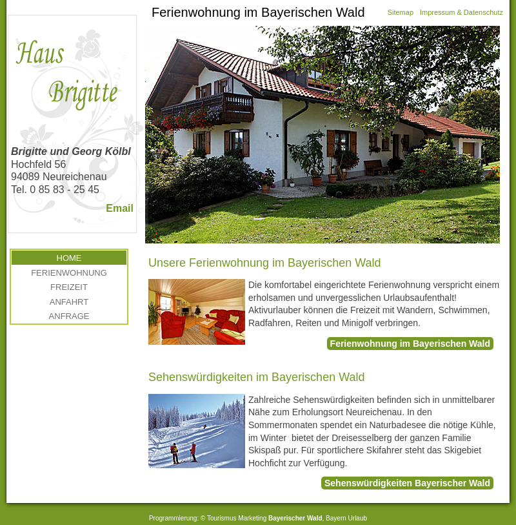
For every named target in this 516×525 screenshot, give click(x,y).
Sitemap (400, 12)
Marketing (252, 518)
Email (120, 208)
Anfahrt (69, 302)
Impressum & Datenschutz (461, 12)
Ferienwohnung (69, 273)
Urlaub (357, 518)
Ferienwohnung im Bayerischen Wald (410, 343)
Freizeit (69, 287)
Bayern (336, 518)
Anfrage (69, 316)
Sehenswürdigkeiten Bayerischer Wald (407, 483)
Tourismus (222, 518)
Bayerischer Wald (295, 518)
